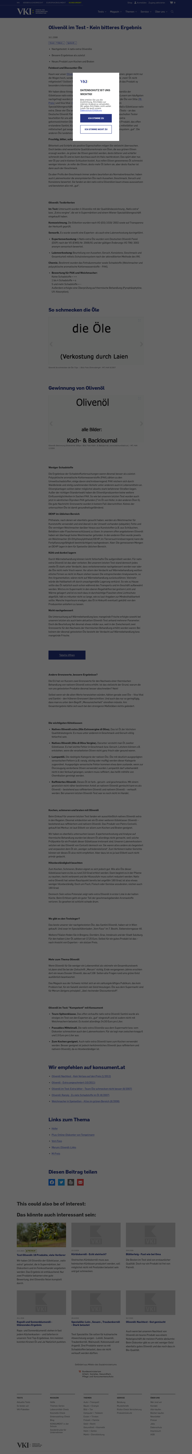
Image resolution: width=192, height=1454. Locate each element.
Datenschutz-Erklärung (91, 110)
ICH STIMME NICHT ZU (96, 129)
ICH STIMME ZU (96, 118)
